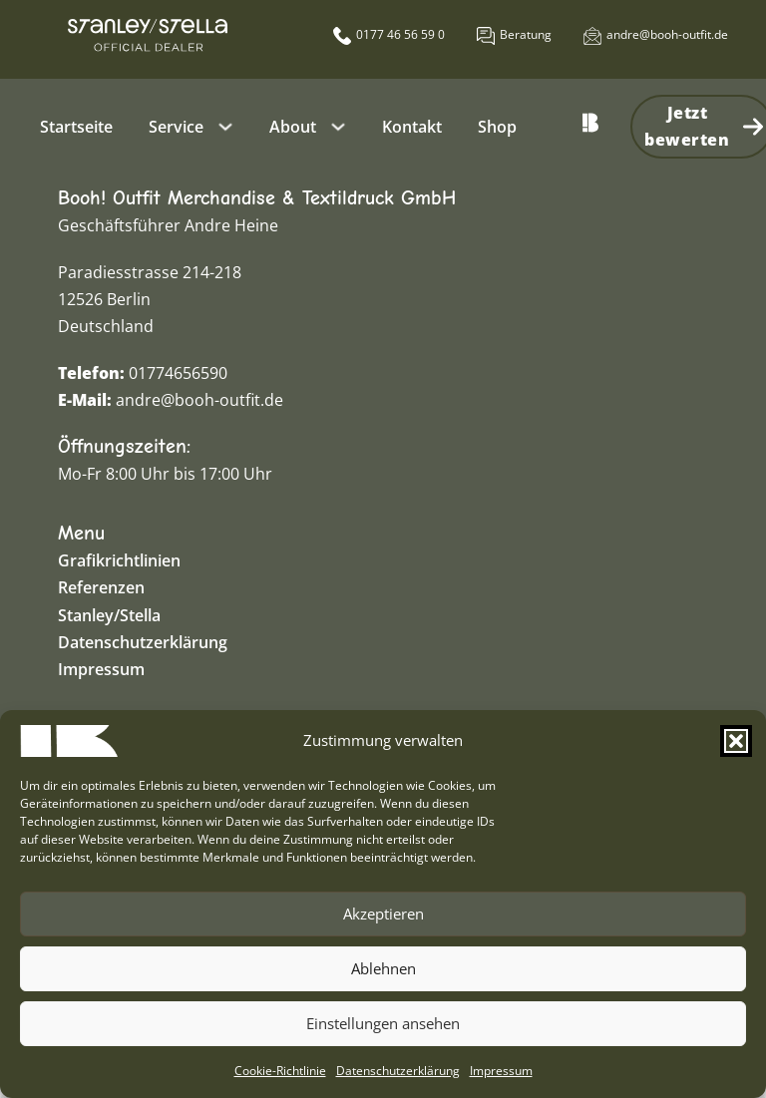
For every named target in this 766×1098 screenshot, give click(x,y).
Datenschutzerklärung (398, 1070)
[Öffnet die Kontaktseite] (514, 35)
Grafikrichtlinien (119, 560)
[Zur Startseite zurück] (590, 127)
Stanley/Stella (109, 615)
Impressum (501, 1070)
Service (176, 127)
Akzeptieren (383, 913)
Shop (497, 127)
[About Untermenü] (338, 127)
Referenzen (101, 587)
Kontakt (412, 127)
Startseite (76, 127)
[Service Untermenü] (225, 127)
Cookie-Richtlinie (280, 1070)
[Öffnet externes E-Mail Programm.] (655, 35)
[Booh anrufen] (389, 35)
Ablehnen (383, 968)
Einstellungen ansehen (383, 1023)
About (292, 127)
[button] (736, 741)
